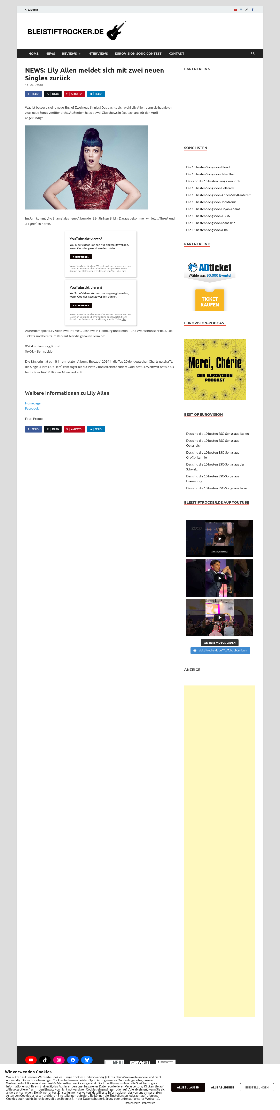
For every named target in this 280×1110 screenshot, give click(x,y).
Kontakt (176, 53)
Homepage (32, 403)
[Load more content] (220, 642)
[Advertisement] (219, 851)
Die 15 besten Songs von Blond (208, 167)
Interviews (97, 53)
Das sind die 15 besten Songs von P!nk (213, 181)
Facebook (32, 408)
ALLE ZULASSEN (188, 1087)
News (50, 53)
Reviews (69, 53)
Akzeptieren (81, 256)
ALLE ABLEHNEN (222, 1087)
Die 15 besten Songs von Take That (210, 174)
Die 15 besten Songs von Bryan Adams (213, 209)
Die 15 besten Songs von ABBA (208, 216)
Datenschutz (132, 1102)
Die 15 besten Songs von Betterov (210, 188)
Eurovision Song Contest (138, 53)
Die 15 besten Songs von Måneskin (210, 223)
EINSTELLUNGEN (257, 1087)
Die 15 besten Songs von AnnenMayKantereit (218, 195)
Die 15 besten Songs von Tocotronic (211, 202)
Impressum (148, 1102)
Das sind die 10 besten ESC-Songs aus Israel (217, 488)
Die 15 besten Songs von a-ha (207, 230)
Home (34, 53)
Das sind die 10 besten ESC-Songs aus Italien (217, 433)
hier (124, 270)
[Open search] (253, 53)
